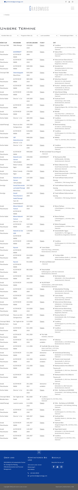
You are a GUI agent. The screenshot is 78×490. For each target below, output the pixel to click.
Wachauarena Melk (66, 159)
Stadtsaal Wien (66, 418)
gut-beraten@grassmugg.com (13, 2)
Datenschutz (66, 487)
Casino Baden (53, 250)
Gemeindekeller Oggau (66, 233)
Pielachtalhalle (53, 272)
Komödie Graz (66, 68)
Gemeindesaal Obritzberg (66, 355)
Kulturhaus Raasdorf (66, 81)
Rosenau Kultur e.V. (66, 317)
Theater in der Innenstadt (66, 361)
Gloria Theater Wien (66, 75)
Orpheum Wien (66, 107)
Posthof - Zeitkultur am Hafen (66, 88)
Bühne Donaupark (66, 226)
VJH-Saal (66, 386)
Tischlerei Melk (66, 257)
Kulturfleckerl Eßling (66, 94)
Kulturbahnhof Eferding (66, 291)
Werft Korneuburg (66, 127)
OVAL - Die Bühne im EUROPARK (66, 392)
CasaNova (66, 47)
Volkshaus (66, 342)
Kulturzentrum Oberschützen (66, 62)
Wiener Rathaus (66, 208)
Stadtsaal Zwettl (66, 101)
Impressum (59, 487)
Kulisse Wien (66, 54)
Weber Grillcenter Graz (66, 167)
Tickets (42, 45)
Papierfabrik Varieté (66, 431)
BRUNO (66, 114)
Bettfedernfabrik (66, 278)
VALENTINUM (53, 285)
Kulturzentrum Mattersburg (66, 304)
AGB (72, 487)
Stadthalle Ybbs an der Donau (53, 348)
